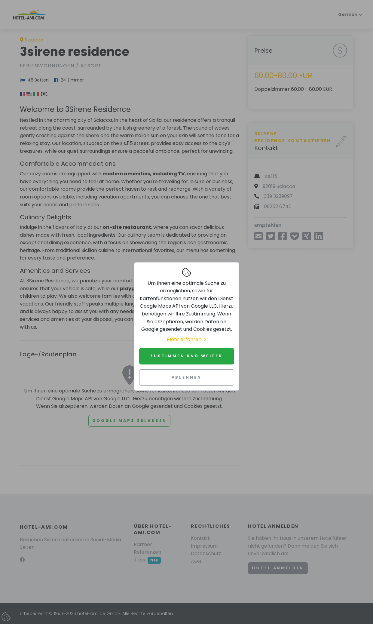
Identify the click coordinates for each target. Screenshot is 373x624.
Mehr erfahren (186, 339)
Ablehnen (187, 377)
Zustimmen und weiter (186, 355)
